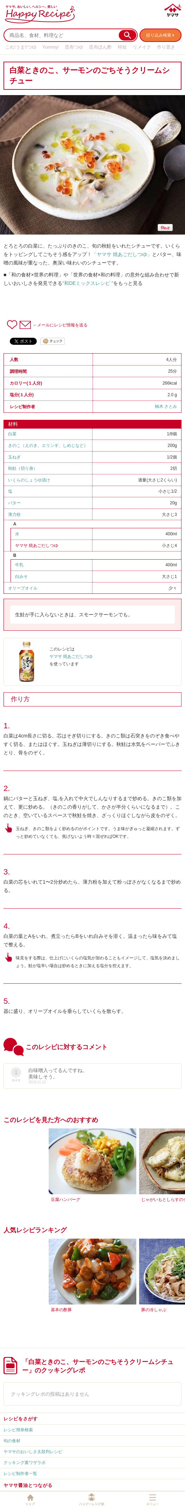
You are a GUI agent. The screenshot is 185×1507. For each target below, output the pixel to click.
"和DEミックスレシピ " (87, 283)
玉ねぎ (14, 457)
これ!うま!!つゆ (20, 47)
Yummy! (50, 47)
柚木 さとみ (166, 406)
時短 (122, 47)
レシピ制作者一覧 (20, 1473)
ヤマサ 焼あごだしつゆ (36, 545)
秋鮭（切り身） (22, 468)
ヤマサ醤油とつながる (28, 1485)
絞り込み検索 (158, 35)
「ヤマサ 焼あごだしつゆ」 (122, 254)
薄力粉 (14, 514)
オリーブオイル (22, 588)
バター (14, 502)
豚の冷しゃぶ (153, 1309)
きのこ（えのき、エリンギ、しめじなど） (48, 445)
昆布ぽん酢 (100, 47)
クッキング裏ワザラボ (25, 1462)
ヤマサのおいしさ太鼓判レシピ (33, 1451)
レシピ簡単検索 (18, 1429)
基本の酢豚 (61, 1309)
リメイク (142, 47)
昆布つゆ (74, 47)
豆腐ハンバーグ (65, 1199)
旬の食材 (12, 1440)
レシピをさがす (21, 1418)
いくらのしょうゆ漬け (29, 480)
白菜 (12, 433)
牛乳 (19, 564)
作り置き (166, 47)
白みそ (21, 576)
